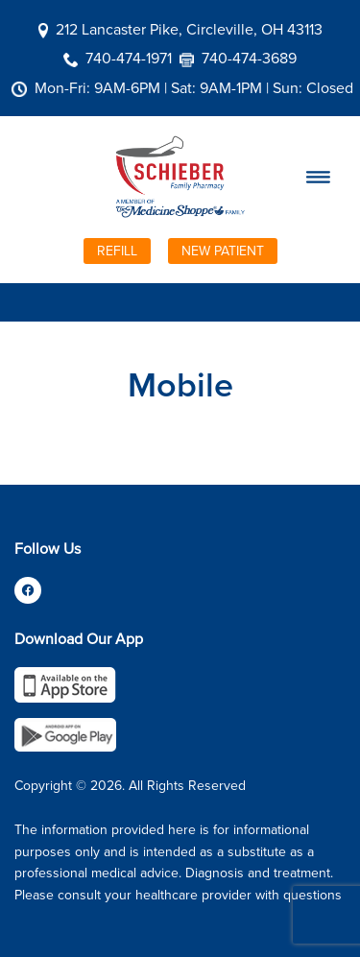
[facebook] (27, 590)
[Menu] (318, 176)
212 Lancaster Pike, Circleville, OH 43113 (189, 28)
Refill (117, 250)
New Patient (222, 250)
